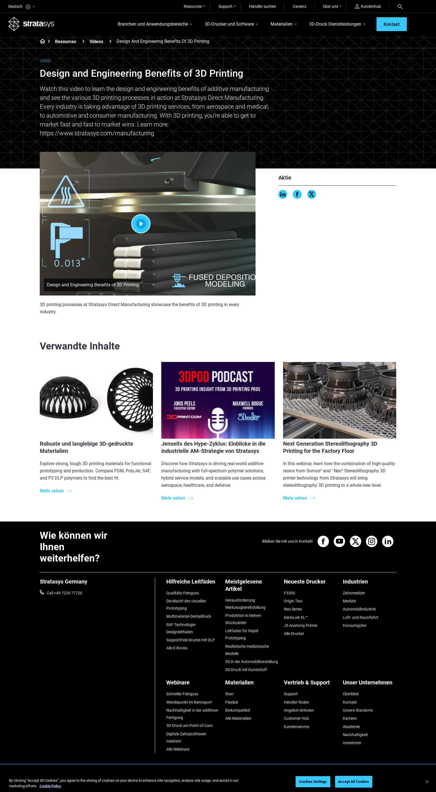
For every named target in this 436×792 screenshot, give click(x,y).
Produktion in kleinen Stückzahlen (243, 619)
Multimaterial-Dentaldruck (188, 616)
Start (147, 224)
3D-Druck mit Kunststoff (246, 669)
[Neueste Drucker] (310, 583)
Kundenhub (368, 6)
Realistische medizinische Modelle (247, 650)
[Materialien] (252, 684)
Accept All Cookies (353, 781)
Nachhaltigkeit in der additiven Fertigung (192, 714)
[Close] (427, 782)
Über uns (330, 6)
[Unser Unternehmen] (369, 684)
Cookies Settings (313, 781)
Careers (299, 6)
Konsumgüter (354, 625)
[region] (218, 782)
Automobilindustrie (359, 609)
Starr (229, 694)
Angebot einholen (299, 710)
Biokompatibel (237, 710)
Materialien (282, 24)
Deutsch (21, 6)
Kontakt (350, 702)
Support (225, 6)
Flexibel (231, 702)
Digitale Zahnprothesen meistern (186, 737)
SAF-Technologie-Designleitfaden (181, 628)
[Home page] (41, 41)
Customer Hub (296, 718)
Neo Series (293, 609)
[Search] (400, 6)
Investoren (352, 743)
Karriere (349, 718)
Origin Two (293, 601)
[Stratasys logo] (31, 24)
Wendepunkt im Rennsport (189, 702)
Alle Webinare (177, 749)
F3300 (289, 593)
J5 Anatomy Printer (301, 625)
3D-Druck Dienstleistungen (335, 24)
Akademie (351, 726)
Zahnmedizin (354, 593)
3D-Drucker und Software (229, 24)
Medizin (349, 601)
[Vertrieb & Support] (310, 684)
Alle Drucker (294, 633)
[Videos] (110, 41)
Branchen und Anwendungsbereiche (153, 24)
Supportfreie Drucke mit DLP (190, 640)
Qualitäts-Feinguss (182, 593)
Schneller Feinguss (182, 694)
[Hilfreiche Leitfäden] (193, 583)
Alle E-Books (176, 648)
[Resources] (83, 41)
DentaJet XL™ (296, 617)
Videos (96, 41)
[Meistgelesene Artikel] (252, 587)
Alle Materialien (238, 718)
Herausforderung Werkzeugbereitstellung (245, 604)
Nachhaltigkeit (355, 735)
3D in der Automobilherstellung (251, 661)
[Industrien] (369, 583)
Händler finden (296, 702)
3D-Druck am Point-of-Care (189, 725)
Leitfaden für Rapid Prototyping (241, 634)
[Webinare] (193, 684)
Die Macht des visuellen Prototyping (186, 604)
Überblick (351, 694)
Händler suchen (262, 6)
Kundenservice (296, 726)
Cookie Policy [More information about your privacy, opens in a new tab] (50, 786)
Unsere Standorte (358, 710)
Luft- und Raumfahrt (360, 617)
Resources (193, 6)
